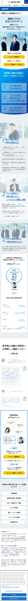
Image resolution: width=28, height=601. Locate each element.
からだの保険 (14, 507)
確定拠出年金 (17, 522)
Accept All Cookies (14, 599)
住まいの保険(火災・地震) (14, 503)
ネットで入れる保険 (14, 517)
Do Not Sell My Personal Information (14, 591)
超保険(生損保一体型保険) (14, 498)
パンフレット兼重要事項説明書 (11, 554)
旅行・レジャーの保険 (14, 512)
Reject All (14, 595)
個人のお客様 (8, 5)
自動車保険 (15, 5)
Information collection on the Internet (10, 587)
